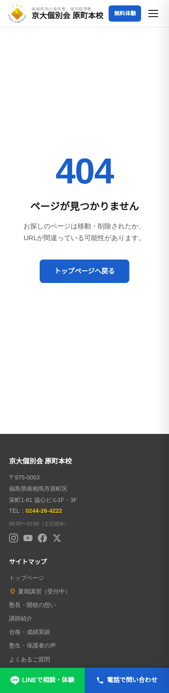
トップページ (26, 577)
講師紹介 (20, 618)
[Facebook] (42, 538)
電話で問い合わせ (126, 680)
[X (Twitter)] (56, 538)
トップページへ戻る (84, 271)
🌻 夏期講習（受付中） (40, 591)
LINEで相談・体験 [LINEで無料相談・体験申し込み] (42, 680)
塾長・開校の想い (32, 605)
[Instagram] (13, 538)
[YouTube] (27, 538)
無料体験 (125, 13)
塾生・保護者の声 (32, 645)
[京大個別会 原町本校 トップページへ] (55, 13)
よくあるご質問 (29, 659)
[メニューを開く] (154, 14)
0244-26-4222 (44, 510)
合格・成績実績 (29, 632)
